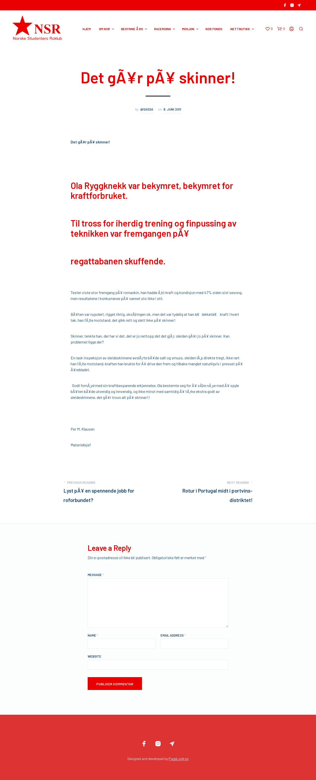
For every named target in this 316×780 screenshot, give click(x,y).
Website (94, 656)
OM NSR (104, 29)
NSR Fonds (213, 29)
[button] (269, 28)
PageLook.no (179, 759)
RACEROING (162, 29)
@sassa (146, 109)
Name (93, 635)
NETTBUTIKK (240, 29)
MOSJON (188, 29)
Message (96, 575)
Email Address (173, 635)
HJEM (86, 29)
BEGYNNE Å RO (132, 29)
